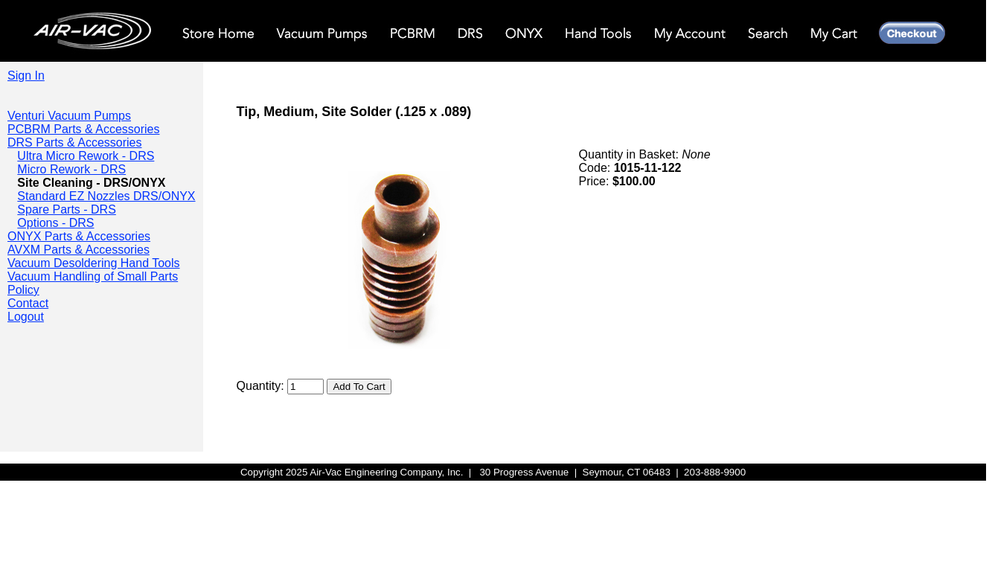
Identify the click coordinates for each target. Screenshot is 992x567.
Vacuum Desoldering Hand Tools (93, 263)
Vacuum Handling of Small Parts (92, 276)
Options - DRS (55, 223)
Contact (27, 303)
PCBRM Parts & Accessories (83, 129)
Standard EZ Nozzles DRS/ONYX (106, 196)
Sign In (26, 75)
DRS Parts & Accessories (74, 142)
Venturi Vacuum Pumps (69, 115)
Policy (23, 290)
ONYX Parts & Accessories (78, 236)
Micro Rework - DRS (71, 169)
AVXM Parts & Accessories (78, 249)
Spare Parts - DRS (66, 209)
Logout (25, 316)
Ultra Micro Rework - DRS (85, 156)
